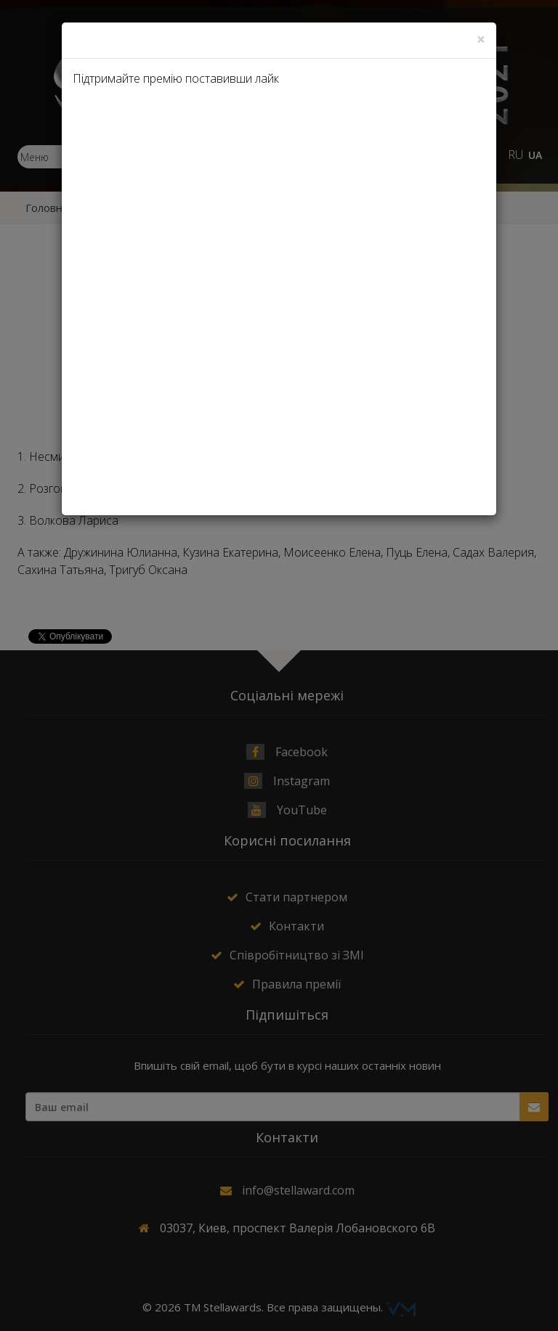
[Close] (481, 39)
